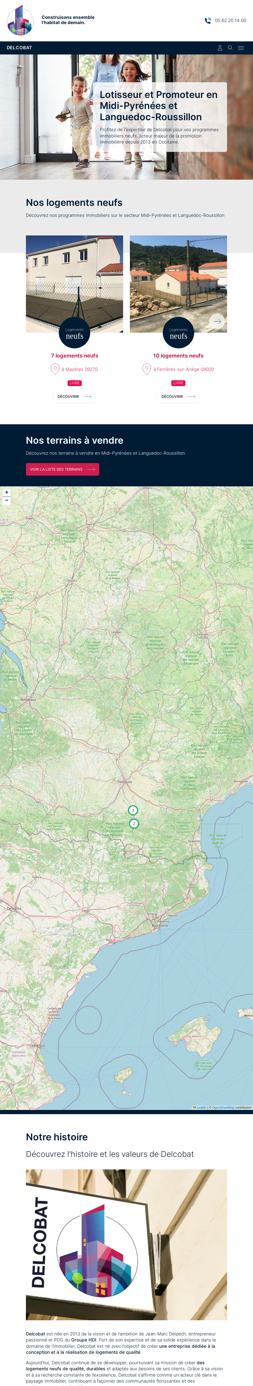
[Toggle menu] (241, 48)
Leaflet (199, 1107)
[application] (126, 798)
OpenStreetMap (223, 1107)
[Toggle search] (230, 48)
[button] (133, 810)
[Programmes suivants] (217, 321)
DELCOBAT (19, 48)
